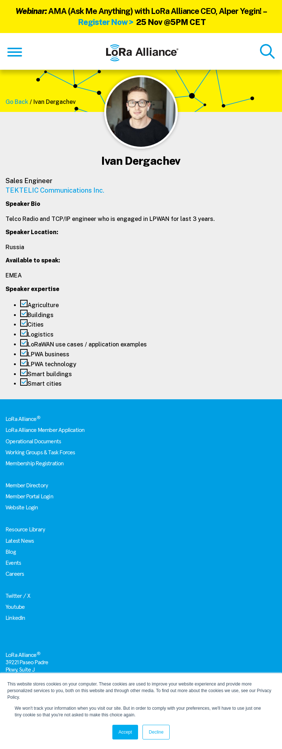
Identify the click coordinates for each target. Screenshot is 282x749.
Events (13, 563)
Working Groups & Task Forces (40, 452)
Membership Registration (35, 463)
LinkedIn (15, 618)
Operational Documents (33, 441)
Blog (11, 552)
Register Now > (105, 22)
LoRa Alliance (23, 419)
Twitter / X (18, 596)
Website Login (22, 507)
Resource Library (25, 529)
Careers (15, 574)
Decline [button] (156, 732)
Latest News (20, 541)
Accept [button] (125, 732)
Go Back (17, 101)
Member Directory (27, 485)
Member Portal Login (29, 496)
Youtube (15, 607)
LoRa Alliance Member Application (45, 430)
